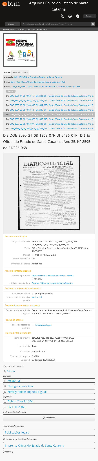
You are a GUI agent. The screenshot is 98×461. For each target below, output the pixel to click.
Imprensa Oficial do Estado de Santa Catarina (53, 275)
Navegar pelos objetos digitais (25, 392)
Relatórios (12, 380)
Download (49, 417)
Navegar (11, 24)
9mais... (10, 91)
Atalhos (78, 16)
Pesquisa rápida (20, 72)
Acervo (7, 72)
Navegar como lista (18, 386)
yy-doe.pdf (37, 297)
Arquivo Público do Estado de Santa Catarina (52, 283)
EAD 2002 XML (15, 407)
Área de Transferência (62, 16)
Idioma (70, 16)
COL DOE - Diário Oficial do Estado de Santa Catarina (38, 77)
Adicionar (11, 371)
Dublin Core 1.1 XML (19, 401)
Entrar (89, 16)
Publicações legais (43, 324)
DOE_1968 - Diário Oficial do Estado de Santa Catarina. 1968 (38, 81)
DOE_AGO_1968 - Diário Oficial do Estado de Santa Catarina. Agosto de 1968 (45, 86)
